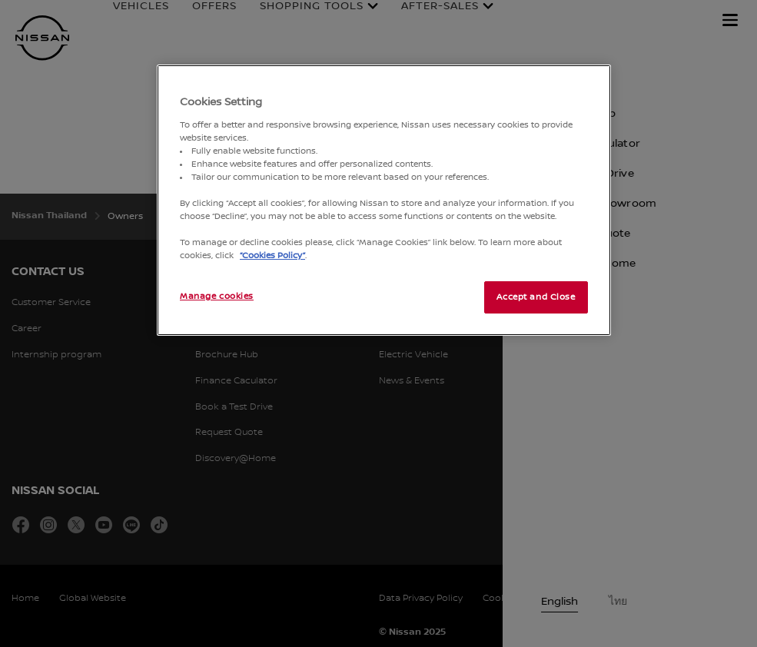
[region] (384, 200)
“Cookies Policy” (272, 255)
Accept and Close (535, 297)
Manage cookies (217, 296)
